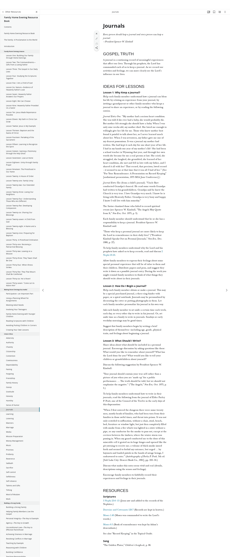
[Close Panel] (37, 12)
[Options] (225, 12)
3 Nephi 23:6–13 (111, 500)
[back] (3, 12)
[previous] (43, 281)
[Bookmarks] (214, 12)
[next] (226, 281)
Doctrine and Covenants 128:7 (118, 509)
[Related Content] (219, 12)
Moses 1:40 (108, 515)
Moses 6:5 (108, 524)
